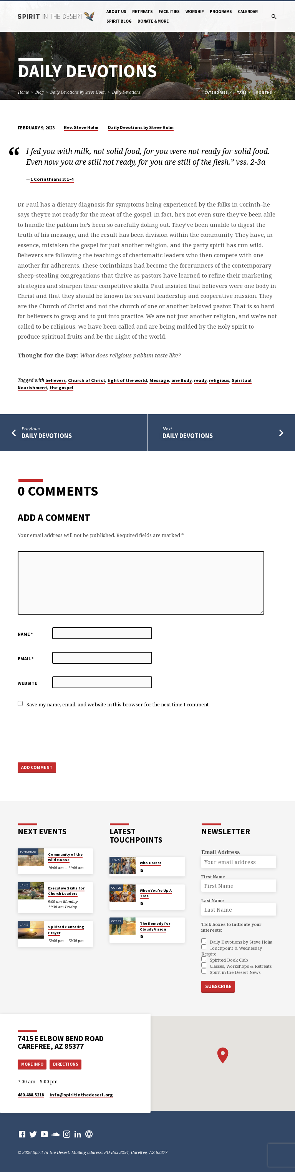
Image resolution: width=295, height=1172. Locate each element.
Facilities (169, 11)
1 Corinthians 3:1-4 (52, 179)
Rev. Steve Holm (81, 127)
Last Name (212, 900)
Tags (244, 92)
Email (26, 658)
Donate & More (153, 21)
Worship (195, 11)
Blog (39, 92)
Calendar (248, 11)
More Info (32, 1063)
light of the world (127, 380)
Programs (221, 11)
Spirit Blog (119, 21)
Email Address (220, 852)
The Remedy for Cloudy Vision (155, 926)
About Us (116, 11)
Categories (218, 92)
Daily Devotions (126, 92)
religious (219, 380)
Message (159, 380)
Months (266, 92)
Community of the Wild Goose (65, 857)
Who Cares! (150, 862)
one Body (181, 380)
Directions (65, 1063)
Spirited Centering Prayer (66, 929)
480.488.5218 (31, 1095)
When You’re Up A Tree (156, 893)
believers (55, 380)
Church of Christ (86, 380)
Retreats (142, 11)
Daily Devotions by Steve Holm (78, 92)
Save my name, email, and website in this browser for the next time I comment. (118, 704)
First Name (213, 876)
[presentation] (76, 736)
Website (27, 683)
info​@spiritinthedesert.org (81, 1095)
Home (23, 92)
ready (200, 380)
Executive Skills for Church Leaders (66, 891)
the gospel (61, 387)
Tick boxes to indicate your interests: (231, 927)
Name (25, 634)
